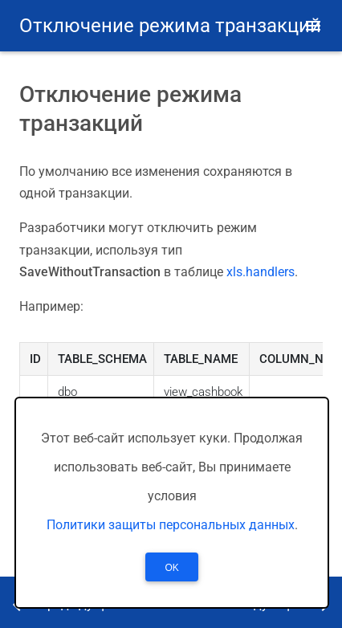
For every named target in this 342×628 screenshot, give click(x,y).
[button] (313, 25)
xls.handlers (260, 271)
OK (171, 567)
